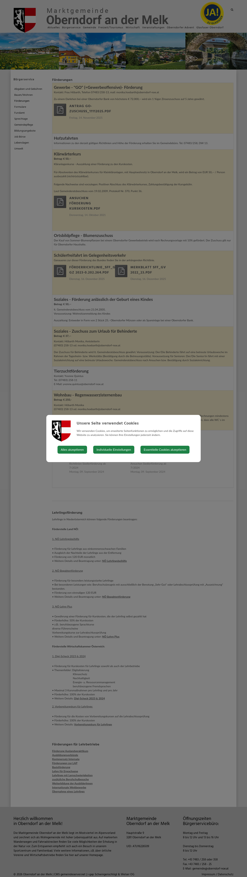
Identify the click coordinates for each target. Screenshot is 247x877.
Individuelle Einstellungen (113, 449)
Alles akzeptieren (72, 449)
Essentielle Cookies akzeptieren (165, 449)
